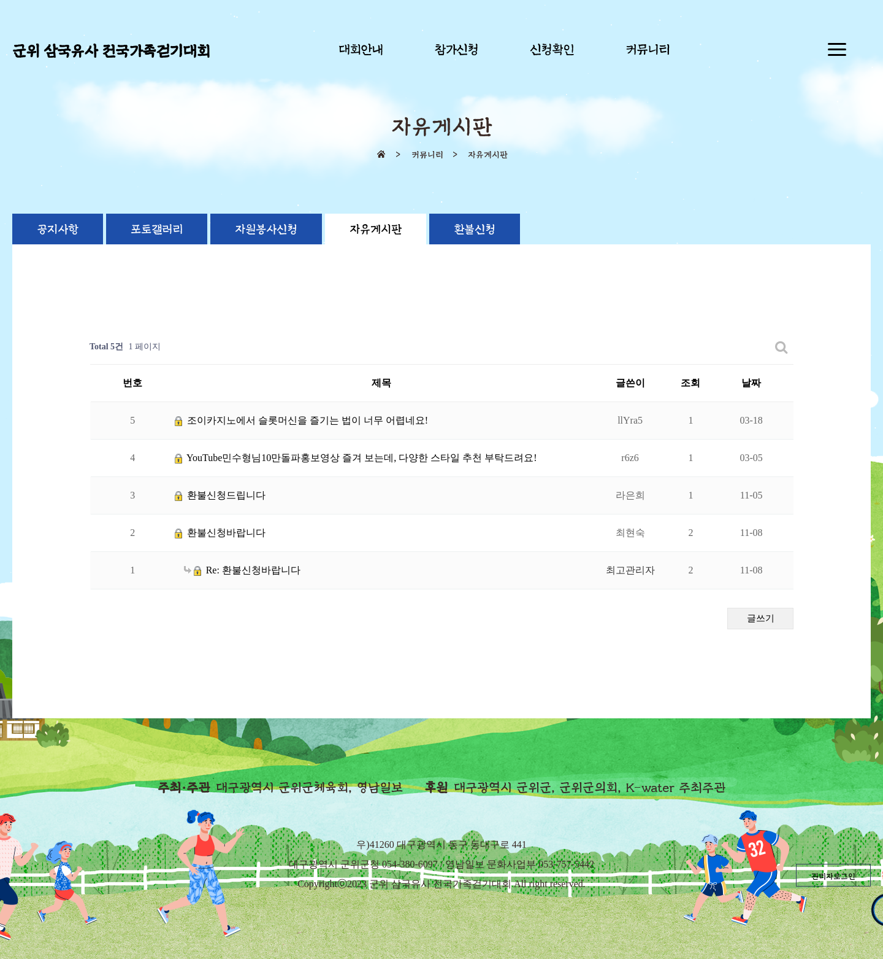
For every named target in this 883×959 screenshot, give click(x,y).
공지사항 (57, 229)
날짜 (751, 383)
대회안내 (360, 50)
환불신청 (474, 229)
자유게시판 (376, 229)
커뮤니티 (647, 50)
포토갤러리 (157, 229)
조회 (690, 383)
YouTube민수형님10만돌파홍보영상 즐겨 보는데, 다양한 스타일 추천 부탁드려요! (356, 457)
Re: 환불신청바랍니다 (242, 570)
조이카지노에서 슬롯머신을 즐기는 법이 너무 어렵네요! (301, 420)
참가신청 (456, 50)
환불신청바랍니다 (220, 532)
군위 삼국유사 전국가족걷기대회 (111, 51)
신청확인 (552, 50)
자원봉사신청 (266, 229)
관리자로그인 (833, 877)
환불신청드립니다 (220, 495)
